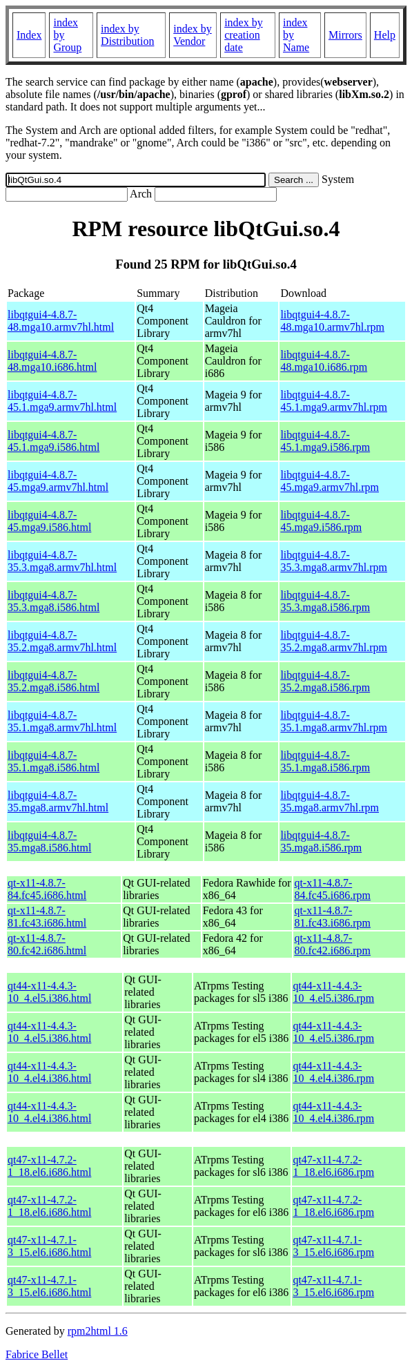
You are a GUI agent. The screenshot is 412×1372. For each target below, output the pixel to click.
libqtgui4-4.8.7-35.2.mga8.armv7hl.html (62, 641)
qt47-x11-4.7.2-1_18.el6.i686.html (49, 1166)
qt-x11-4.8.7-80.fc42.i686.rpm (332, 944)
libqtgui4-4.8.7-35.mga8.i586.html (49, 841)
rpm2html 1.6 (98, 1331)
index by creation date (243, 35)
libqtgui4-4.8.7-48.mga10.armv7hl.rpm (332, 321)
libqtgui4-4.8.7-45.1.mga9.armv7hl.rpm (333, 401)
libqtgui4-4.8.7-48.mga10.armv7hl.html (61, 321)
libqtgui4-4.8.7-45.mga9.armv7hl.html (58, 481)
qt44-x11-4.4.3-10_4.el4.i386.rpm (333, 1072)
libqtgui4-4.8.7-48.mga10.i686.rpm (323, 361)
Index (29, 35)
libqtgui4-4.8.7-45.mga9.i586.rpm (321, 521)
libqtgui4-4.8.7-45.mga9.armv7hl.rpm (329, 481)
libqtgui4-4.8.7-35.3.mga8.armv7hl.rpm (333, 561)
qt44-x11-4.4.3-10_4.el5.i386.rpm (333, 992)
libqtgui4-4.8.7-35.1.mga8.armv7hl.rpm (333, 721)
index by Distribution (127, 35)
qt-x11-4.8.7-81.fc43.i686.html (47, 917)
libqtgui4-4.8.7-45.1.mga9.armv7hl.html (62, 401)
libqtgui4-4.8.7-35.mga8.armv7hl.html (58, 801)
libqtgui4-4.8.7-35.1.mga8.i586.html (53, 761)
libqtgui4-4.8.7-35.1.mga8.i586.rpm (325, 761)
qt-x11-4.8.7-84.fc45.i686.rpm (332, 889)
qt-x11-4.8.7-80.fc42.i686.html (47, 944)
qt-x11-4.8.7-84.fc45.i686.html (47, 889)
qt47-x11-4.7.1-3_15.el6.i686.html (49, 1246)
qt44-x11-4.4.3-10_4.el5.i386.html (49, 992)
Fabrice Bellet (37, 1354)
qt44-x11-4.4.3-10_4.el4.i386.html (49, 1072)
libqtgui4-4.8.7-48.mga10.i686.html (52, 361)
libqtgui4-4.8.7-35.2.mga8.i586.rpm (325, 681)
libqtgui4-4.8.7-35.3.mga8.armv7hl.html (62, 561)
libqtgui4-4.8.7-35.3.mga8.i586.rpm (325, 601)
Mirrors (345, 35)
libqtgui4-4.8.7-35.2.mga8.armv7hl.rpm (333, 641)
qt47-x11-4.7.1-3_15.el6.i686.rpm (333, 1246)
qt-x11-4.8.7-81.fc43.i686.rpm (332, 917)
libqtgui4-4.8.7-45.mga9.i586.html (49, 521)
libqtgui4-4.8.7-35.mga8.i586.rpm (321, 841)
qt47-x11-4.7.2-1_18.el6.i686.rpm (333, 1166)
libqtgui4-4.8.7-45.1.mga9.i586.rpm (325, 441)
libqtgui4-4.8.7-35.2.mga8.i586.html (53, 681)
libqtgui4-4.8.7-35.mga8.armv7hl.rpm (329, 801)
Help (384, 35)
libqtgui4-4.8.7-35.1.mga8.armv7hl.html (62, 721)
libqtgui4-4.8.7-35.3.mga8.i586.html (53, 601)
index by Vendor (192, 35)
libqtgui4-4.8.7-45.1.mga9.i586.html (53, 441)
